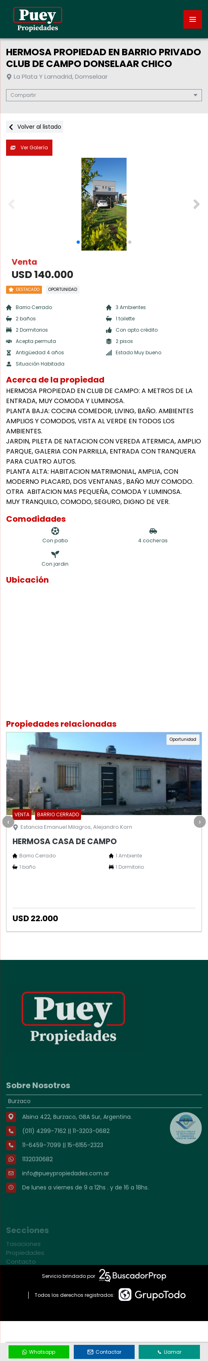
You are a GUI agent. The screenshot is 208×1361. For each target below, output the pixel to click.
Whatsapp (38, 1351)
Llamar (169, 1351)
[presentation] (8, 821)
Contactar (104, 1351)
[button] (196, 204)
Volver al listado (34, 127)
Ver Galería (29, 147)
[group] (104, 204)
